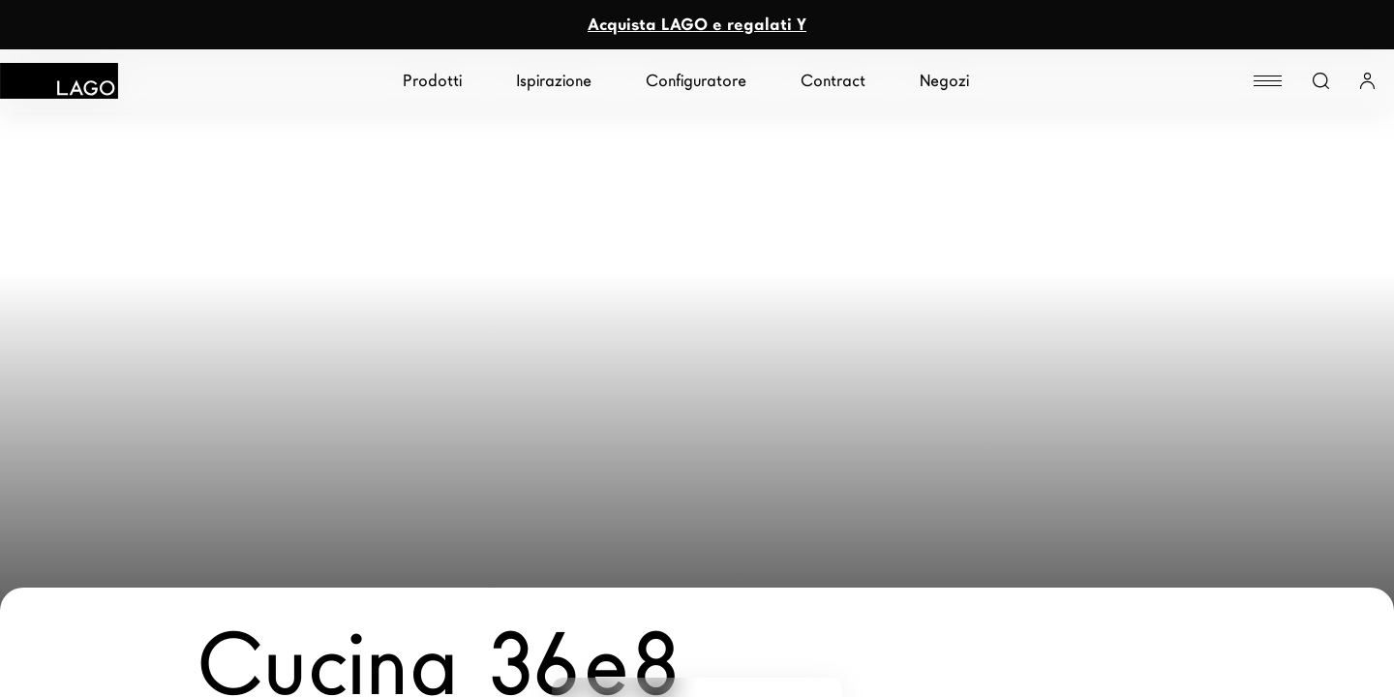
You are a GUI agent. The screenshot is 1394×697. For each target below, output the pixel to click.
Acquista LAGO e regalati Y (697, 25)
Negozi (944, 81)
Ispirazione (553, 81)
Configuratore (696, 81)
